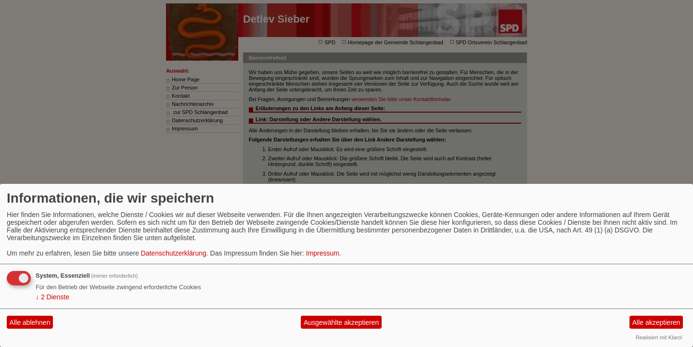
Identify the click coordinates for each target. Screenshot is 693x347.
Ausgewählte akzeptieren (341, 322)
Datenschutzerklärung (173, 253)
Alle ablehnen (30, 322)
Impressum (322, 253)
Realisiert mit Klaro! (659, 337)
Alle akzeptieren (656, 322)
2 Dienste (52, 297)
